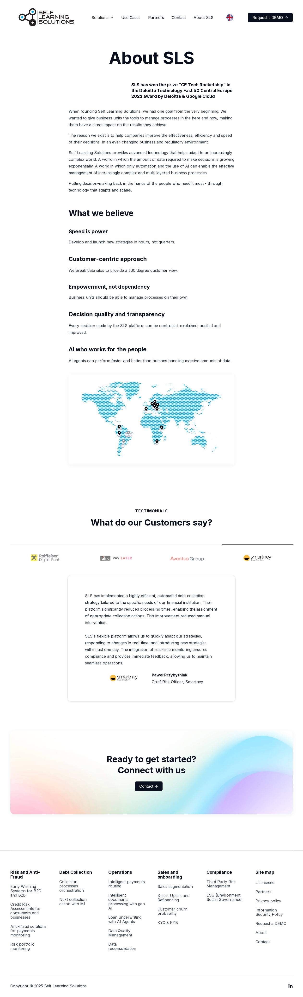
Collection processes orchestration (71, 885)
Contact (179, 17)
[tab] (45, 557)
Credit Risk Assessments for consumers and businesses (25, 910)
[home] (46, 17)
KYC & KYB (168, 922)
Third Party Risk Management (221, 883)
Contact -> (148, 786)
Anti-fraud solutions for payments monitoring (28, 930)
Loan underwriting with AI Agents (124, 919)
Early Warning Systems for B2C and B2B (25, 890)
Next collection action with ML (73, 901)
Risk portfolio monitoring (22, 946)
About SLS (203, 17)
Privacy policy (268, 901)
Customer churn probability (173, 911)
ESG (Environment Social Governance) (224, 897)
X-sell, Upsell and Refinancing (173, 897)
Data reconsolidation (122, 946)
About (261, 932)
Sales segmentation (175, 886)
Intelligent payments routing (126, 883)
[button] (102, 17)
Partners (156, 17)
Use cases (264, 882)
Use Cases (130, 17)
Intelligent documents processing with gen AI (126, 901)
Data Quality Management (120, 933)
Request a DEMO (270, 17)
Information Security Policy (269, 912)
